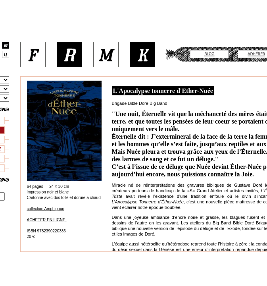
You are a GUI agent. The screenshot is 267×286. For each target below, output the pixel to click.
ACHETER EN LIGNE (47, 220)
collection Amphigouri (46, 209)
